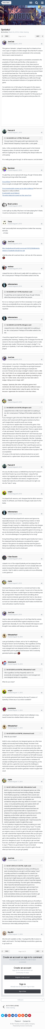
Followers (20, 1000)
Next (38, 36)
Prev (6, 36)
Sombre (5, 32)
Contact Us (26, 1021)
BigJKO (10, 932)
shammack (12, 662)
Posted (15, 44)
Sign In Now (22, 991)
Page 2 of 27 (22, 36)
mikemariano (13, 284)
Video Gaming (24, 32)
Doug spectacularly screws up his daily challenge (17, 188)
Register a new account (22, 977)
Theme (18, 1021)
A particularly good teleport (10, 193)
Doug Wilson (6, 182)
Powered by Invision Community (22, 1026)
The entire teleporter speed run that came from (16, 195)
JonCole (11, 42)
